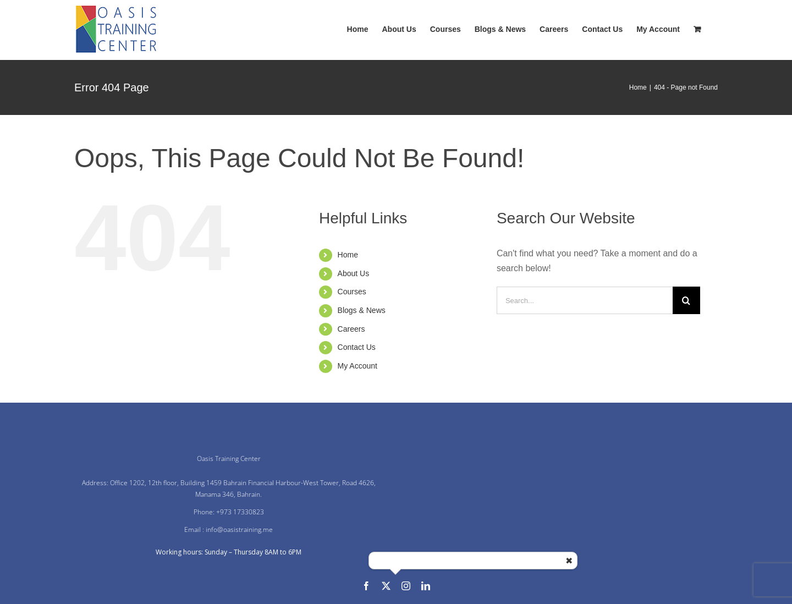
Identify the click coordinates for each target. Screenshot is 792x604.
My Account (357, 365)
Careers (351, 329)
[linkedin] (425, 585)
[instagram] (406, 585)
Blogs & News (362, 310)
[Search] (686, 300)
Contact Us (357, 347)
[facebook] (366, 585)
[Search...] (585, 300)
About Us (354, 273)
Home (348, 254)
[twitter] (386, 585)
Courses (352, 291)
